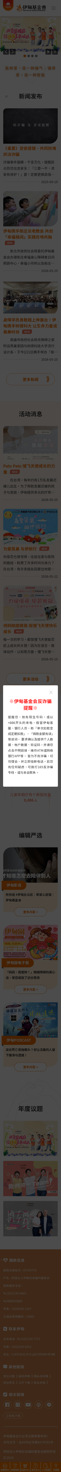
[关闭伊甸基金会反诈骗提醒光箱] (51, 692)
